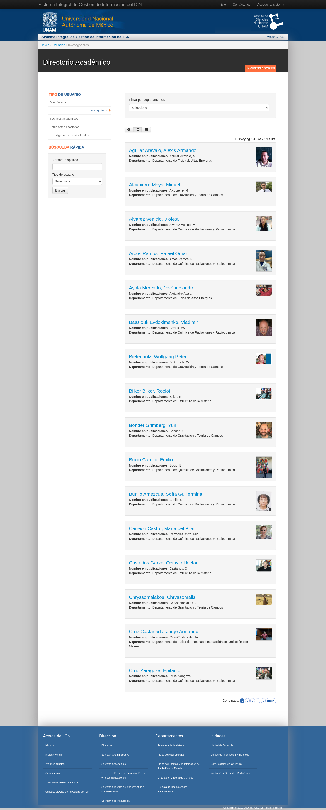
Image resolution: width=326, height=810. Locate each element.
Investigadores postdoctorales (70, 135)
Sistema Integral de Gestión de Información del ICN (90, 4)
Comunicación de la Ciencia (226, 764)
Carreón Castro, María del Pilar (162, 528)
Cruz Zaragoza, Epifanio (154, 670)
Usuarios (59, 45)
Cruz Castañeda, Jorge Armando (163, 631)
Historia (49, 745)
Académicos (58, 102)
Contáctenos (242, 4)
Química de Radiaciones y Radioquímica (172, 789)
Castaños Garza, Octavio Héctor (163, 562)
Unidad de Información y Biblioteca (230, 754)
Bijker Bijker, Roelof (149, 390)
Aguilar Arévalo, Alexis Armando (163, 150)
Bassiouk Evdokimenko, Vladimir (163, 322)
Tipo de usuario (63, 174)
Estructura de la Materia (171, 745)
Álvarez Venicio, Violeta (154, 219)
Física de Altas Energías (171, 754)
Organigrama (52, 773)
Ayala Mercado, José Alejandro (161, 287)
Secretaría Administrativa (115, 754)
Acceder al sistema (270, 4)
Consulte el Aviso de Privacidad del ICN (67, 791)
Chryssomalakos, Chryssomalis (162, 597)
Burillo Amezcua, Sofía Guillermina (165, 494)
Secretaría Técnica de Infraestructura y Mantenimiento (122, 789)
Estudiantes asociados (65, 127)
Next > (271, 700)
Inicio (222, 4)
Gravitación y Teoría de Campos (175, 777)
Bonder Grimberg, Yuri (152, 425)
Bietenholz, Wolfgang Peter (158, 356)
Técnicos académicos (64, 118)
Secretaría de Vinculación (115, 800)
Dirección (106, 745)
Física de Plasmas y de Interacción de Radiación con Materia (179, 766)
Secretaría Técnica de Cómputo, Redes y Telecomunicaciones (123, 775)
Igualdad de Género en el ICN (61, 782)
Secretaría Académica (113, 764)
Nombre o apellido (65, 160)
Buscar (60, 190)
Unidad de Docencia (222, 745)
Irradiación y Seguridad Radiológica (230, 773)
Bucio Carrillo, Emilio (151, 459)
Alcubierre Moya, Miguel (154, 184)
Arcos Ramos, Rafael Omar (158, 253)
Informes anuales (54, 764)
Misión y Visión (53, 754)
